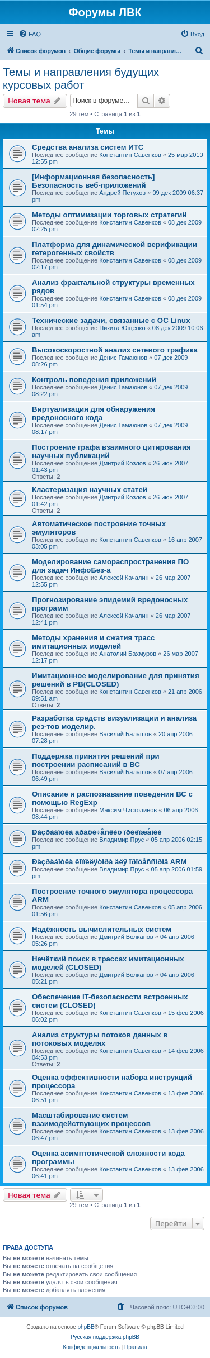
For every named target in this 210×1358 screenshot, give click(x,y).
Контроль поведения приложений (94, 379)
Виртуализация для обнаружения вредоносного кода (93, 413)
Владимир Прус (121, 839)
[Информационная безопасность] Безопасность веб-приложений (93, 181)
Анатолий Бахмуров (127, 653)
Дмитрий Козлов (122, 463)
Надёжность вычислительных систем (101, 929)
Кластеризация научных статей (89, 489)
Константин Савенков (130, 154)
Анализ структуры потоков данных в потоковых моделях (99, 1039)
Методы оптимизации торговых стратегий (109, 215)
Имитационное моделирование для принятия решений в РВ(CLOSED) (115, 679)
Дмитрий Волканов (126, 936)
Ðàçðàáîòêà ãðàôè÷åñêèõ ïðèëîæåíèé (97, 832)
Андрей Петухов (122, 192)
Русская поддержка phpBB (105, 1337)
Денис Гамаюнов (123, 357)
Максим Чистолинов (128, 810)
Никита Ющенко (122, 328)
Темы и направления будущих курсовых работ (81, 78)
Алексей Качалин (123, 577)
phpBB (86, 1327)
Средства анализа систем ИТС (87, 147)
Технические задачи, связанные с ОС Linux (111, 320)
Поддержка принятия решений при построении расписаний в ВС (96, 760)
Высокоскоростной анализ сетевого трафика (115, 350)
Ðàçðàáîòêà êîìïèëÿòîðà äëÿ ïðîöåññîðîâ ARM (109, 861)
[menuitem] (29, 34)
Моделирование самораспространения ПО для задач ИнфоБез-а (110, 566)
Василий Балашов (125, 734)
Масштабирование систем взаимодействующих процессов (91, 1119)
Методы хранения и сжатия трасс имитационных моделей (93, 641)
